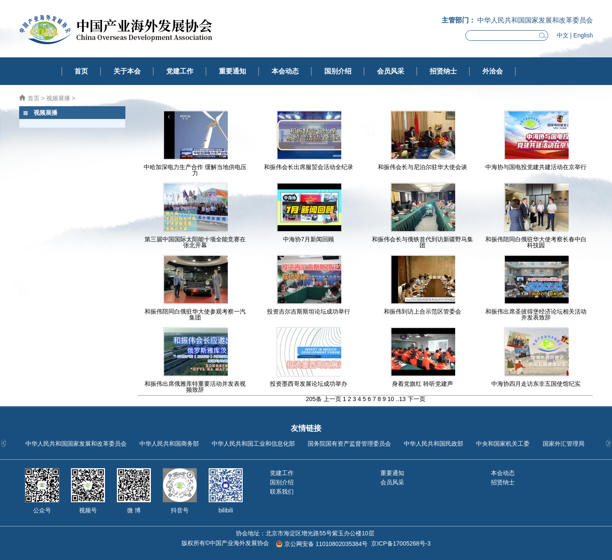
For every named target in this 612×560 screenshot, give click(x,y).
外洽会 (492, 71)
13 (402, 399)
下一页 (416, 399)
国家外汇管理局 (563, 443)
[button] (608, 443)
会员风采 (390, 71)
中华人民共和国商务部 (169, 443)
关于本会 (127, 71)
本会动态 (285, 71)
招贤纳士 (443, 71)
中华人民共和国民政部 (433, 443)
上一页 (332, 399)
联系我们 (282, 491)
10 (391, 399)
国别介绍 (337, 71)
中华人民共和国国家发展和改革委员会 (76, 443)
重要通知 (232, 71)
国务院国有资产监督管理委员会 (349, 443)
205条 (313, 399)
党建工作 (179, 71)
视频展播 (58, 98)
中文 (563, 35)
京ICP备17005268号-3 (401, 543)
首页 (81, 71)
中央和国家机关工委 (503, 443)
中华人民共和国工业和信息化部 (253, 443)
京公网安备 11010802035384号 (326, 543)
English (583, 35)
